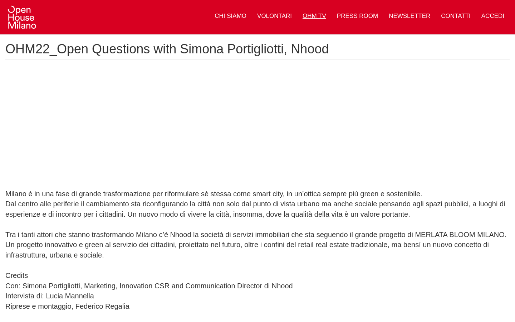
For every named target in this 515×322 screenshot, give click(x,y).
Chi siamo (230, 16)
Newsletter (409, 16)
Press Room (357, 16)
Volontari (274, 16)
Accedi (492, 16)
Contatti (455, 16)
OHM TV (314, 16)
